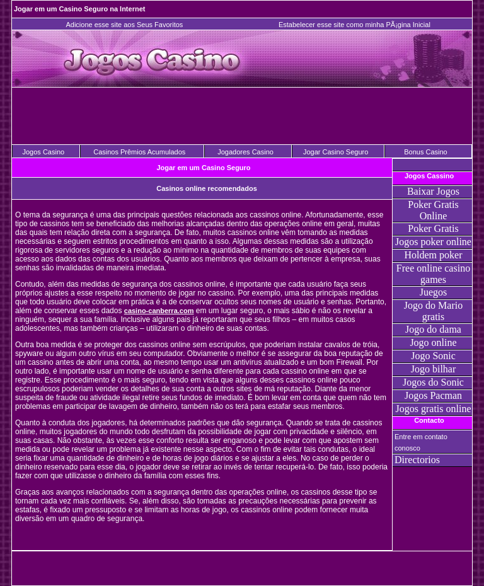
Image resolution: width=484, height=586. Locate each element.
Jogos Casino (43, 152)
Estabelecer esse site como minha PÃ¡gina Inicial (354, 24)
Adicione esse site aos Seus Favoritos (124, 24)
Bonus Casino (425, 152)
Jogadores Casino (245, 152)
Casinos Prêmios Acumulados (139, 152)
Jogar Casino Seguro (335, 152)
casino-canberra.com (159, 310)
